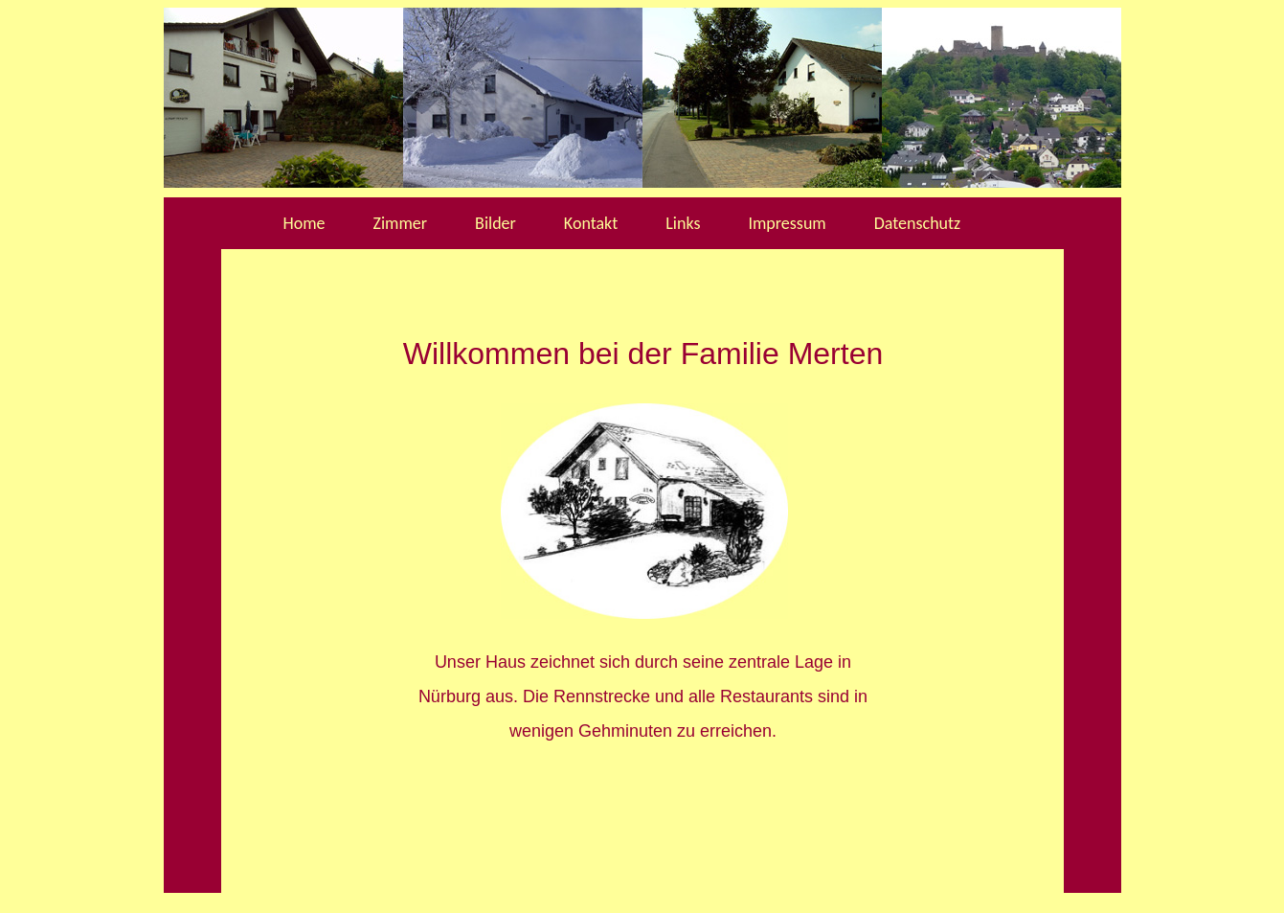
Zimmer (400, 223)
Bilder (495, 223)
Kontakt (591, 223)
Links (682, 223)
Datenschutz (917, 223)
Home (304, 223)
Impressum (786, 223)
